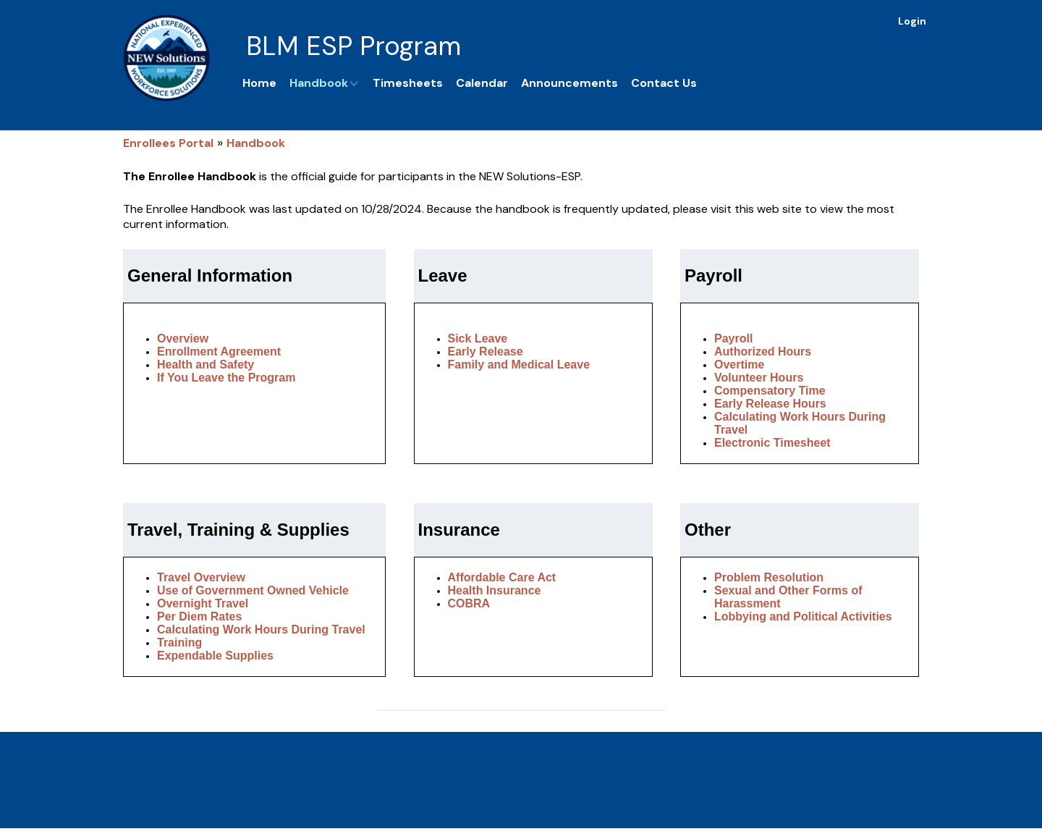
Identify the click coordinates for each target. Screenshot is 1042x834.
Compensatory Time (770, 390)
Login (912, 21)
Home (259, 82)
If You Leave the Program (226, 377)
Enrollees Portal (168, 143)
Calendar (482, 82)
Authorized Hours (762, 351)
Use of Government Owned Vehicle (253, 590)
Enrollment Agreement (219, 351)
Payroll (733, 338)
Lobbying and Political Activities (803, 616)
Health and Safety (205, 364)
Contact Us (664, 82)
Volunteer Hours (758, 377)
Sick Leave (478, 338)
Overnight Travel (202, 603)
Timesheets (408, 82)
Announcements (569, 82)
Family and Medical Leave (519, 364)
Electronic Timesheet (772, 443)
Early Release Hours (770, 403)
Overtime (739, 364)
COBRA (469, 603)
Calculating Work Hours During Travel (261, 629)
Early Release (485, 351)
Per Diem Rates (199, 616)
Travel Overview (201, 577)
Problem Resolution (768, 577)
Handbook (324, 82)
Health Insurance (494, 590)
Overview (182, 338)
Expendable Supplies (215, 655)
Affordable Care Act (502, 577)
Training (179, 642)
